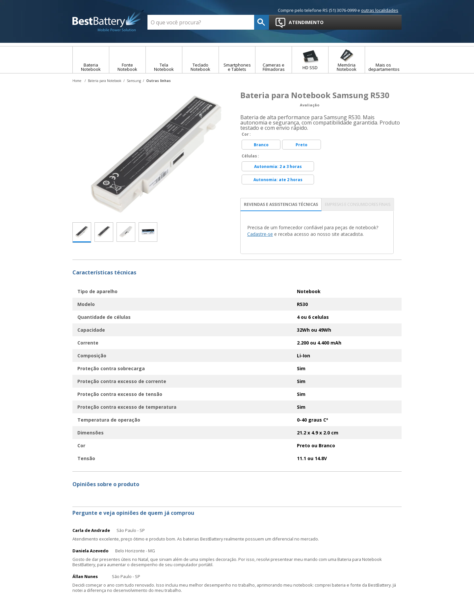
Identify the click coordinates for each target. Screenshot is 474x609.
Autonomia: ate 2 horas (278, 179)
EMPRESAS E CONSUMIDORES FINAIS (357, 204)
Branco (261, 145)
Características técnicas (104, 272)
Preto (301, 145)
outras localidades (379, 10)
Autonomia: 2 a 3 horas (278, 166)
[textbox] (200, 22)
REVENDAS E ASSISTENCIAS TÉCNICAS (281, 204)
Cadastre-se (260, 234)
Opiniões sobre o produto (105, 484)
